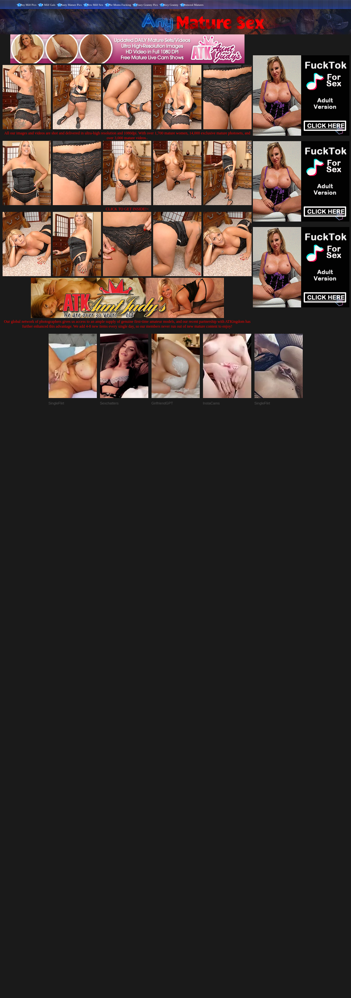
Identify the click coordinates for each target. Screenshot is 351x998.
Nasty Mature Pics (71, 4)
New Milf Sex (95, 4)
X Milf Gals (49, 4)
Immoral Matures (193, 4)
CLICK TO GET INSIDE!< (127, 209)
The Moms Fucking (119, 4)
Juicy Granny (170, 4)
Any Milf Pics (28, 4)
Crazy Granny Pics (147, 4)
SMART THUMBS (187, 864)
